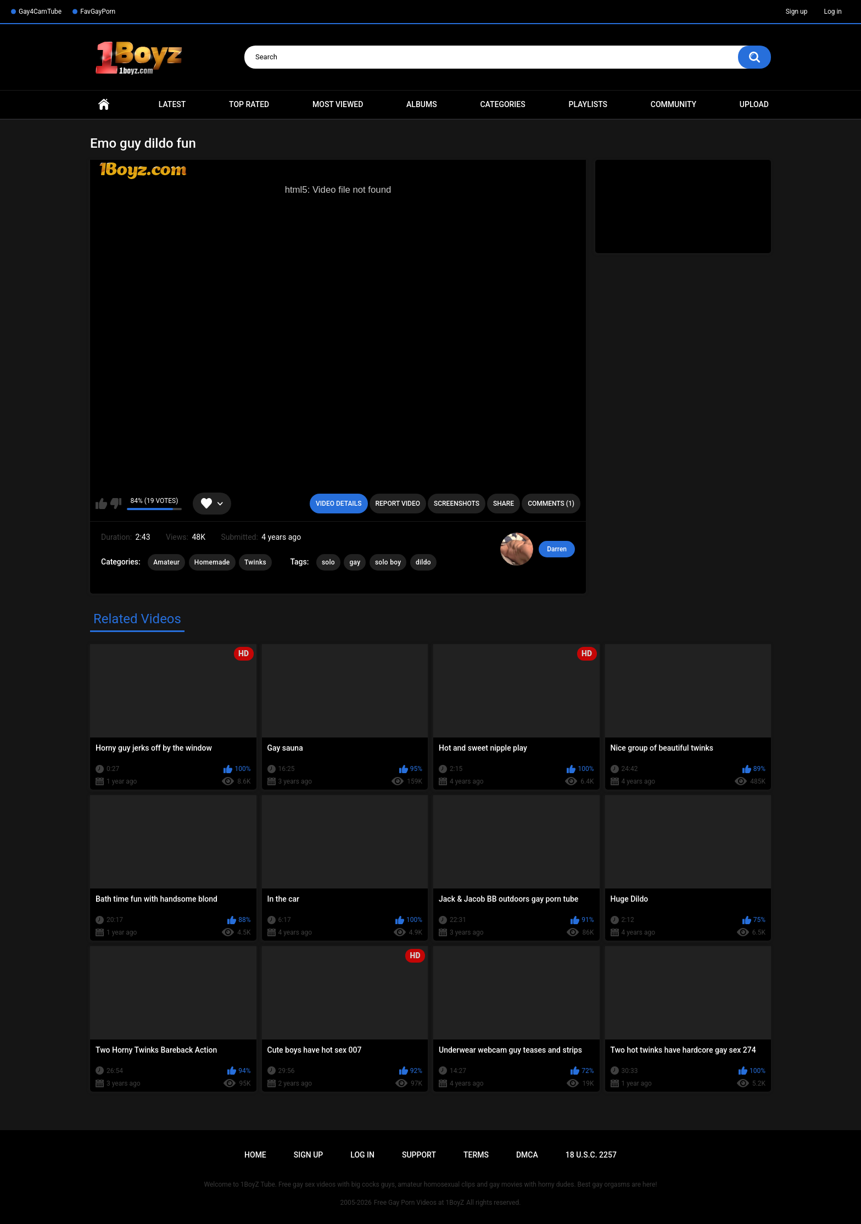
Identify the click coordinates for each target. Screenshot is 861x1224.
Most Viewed (337, 104)
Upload (754, 104)
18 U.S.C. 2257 (591, 1154)
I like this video (101, 503)
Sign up (797, 11)
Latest (172, 104)
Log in (833, 11)
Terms (476, 1154)
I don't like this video (115, 503)
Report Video (398, 503)
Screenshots (456, 503)
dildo (423, 562)
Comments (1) (551, 503)
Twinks (255, 562)
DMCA (527, 1154)
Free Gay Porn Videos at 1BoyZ (419, 1202)
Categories (502, 104)
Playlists (587, 104)
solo (328, 562)
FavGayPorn (97, 11)
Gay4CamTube (40, 11)
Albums (421, 104)
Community (673, 104)
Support (419, 1154)
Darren (557, 549)
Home (104, 105)
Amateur (166, 562)
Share (503, 503)
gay (354, 562)
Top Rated (249, 104)
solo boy (388, 562)
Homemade (212, 562)
